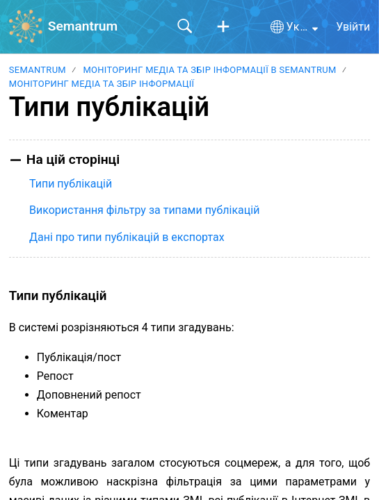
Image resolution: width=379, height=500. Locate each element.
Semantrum (37, 70)
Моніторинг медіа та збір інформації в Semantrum (209, 70)
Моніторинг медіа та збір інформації (102, 83)
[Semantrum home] (25, 26)
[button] (223, 27)
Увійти (353, 26)
